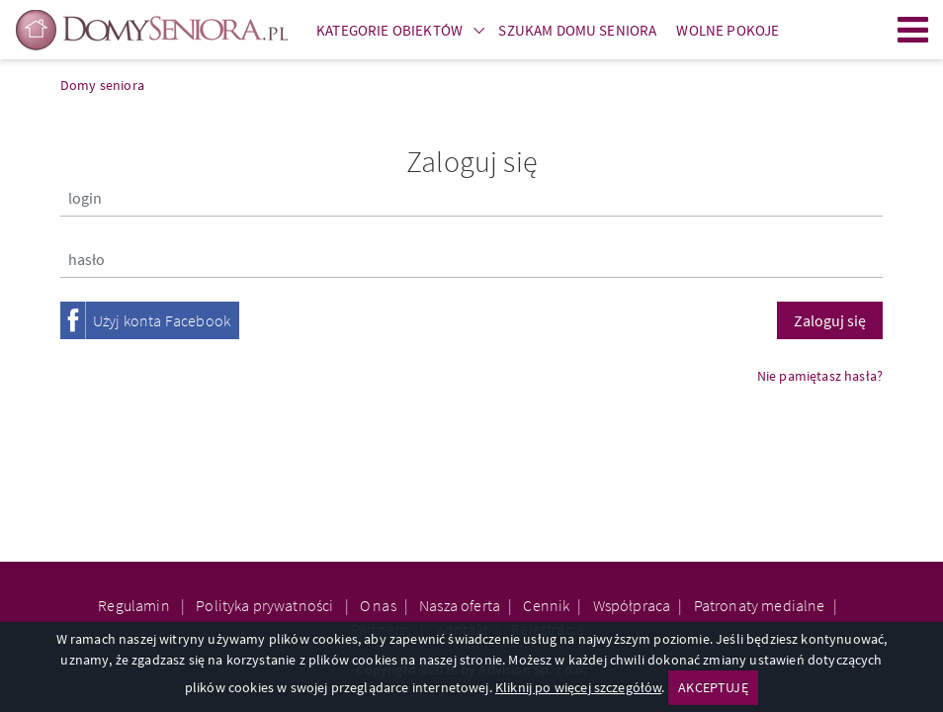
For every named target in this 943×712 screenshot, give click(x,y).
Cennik (546, 605)
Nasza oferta (459, 605)
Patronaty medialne (759, 605)
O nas (378, 605)
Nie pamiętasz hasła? (820, 376)
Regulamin (135, 605)
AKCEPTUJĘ (712, 687)
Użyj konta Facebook (161, 320)
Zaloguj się (830, 320)
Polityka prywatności (266, 605)
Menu (913, 29)
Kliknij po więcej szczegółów (578, 687)
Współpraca (632, 605)
